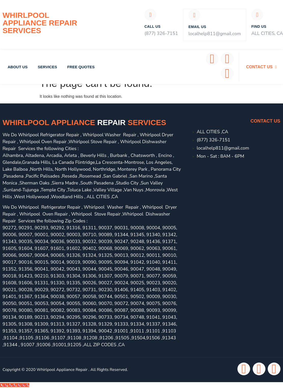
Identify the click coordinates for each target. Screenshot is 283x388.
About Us (18, 67)
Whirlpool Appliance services (84, 122)
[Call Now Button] (14, 385)
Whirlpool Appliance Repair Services (40, 23)
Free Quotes (81, 67)
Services (47, 67)
